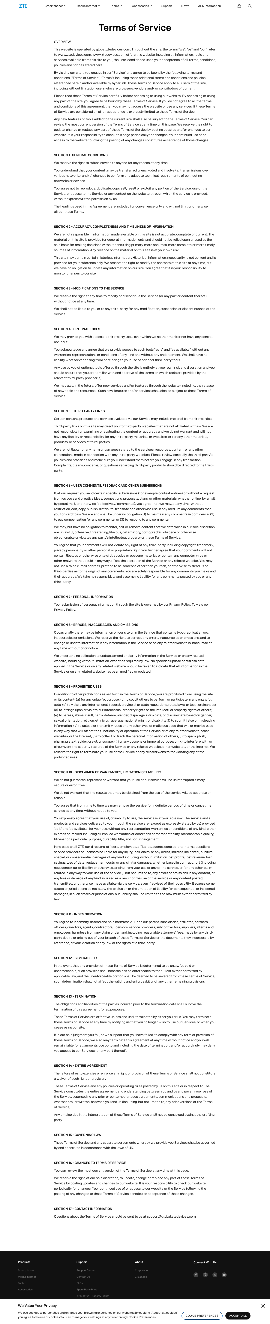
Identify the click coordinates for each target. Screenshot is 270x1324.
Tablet (116, 6)
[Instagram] (207, 1275)
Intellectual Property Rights (92, 1295)
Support (166, 6)
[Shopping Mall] (239, 6)
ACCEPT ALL (238, 1315)
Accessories (142, 6)
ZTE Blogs (141, 1276)
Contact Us (83, 1276)
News (185, 6)
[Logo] (23, 6)
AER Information (209, 6)
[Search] (249, 6)
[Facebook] (197, 1275)
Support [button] (81, 1262)
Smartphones (56, 6)
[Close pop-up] (263, 1306)
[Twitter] (217, 1275)
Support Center (85, 1270)
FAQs (79, 1283)
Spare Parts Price (86, 1289)
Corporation (142, 1270)
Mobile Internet (88, 6)
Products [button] (24, 1262)
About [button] (139, 1262)
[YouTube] (228, 1275)
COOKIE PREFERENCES (202, 1315)
